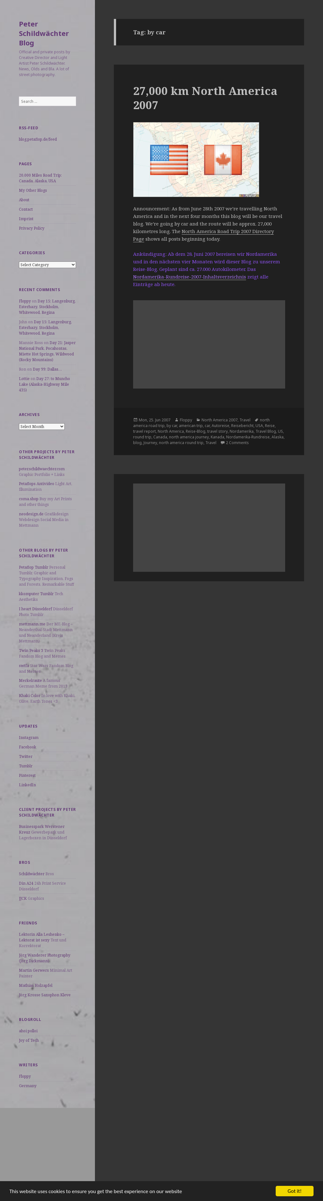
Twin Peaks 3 (31, 650)
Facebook (27, 747)
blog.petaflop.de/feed (38, 139)
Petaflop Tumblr (33, 567)
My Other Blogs (33, 190)
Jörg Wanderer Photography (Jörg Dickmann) (44, 958)
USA (259, 425)
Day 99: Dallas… (47, 369)
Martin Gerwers (34, 970)
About (24, 199)
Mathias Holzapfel (35, 985)
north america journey (189, 437)
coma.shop (28, 498)
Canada (160, 437)
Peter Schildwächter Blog (44, 33)
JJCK (23, 898)
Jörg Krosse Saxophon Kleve (45, 995)
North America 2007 (220, 420)
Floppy (25, 301)
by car (172, 425)
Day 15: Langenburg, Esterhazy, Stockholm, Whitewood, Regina (47, 306)
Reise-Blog (195, 431)
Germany (28, 1085)
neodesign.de (31, 514)
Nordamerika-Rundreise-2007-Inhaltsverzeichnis (189, 276)
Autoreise (220, 425)
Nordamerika (242, 431)
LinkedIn (27, 785)
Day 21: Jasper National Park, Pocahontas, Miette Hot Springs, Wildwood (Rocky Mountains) (47, 351)
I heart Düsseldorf (35, 609)
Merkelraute (30, 680)
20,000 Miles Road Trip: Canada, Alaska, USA (40, 178)
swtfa (24, 665)
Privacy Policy (31, 228)
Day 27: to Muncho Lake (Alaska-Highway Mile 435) (44, 384)
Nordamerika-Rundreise (248, 437)
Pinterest (27, 775)
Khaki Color (29, 695)
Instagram (28, 737)
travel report (144, 431)
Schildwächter (31, 873)
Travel (244, 420)
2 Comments (237, 442)
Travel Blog (265, 431)
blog (137, 442)
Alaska (278, 437)
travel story (217, 431)
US (280, 431)
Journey (150, 442)
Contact (26, 209)
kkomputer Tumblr (36, 593)
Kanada (217, 437)
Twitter (25, 756)
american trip (191, 425)
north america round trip (181, 442)
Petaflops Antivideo (36, 483)
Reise (270, 425)
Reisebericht (242, 425)
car (207, 425)
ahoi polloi (28, 1031)
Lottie (24, 378)
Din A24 (26, 883)
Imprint (26, 218)
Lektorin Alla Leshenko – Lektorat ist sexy (41, 937)
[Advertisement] (47, 1147)
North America (171, 431)
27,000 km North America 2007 (205, 98)
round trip (142, 437)
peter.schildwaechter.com (42, 469)
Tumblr (25, 766)
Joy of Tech (29, 1040)
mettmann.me (32, 624)
